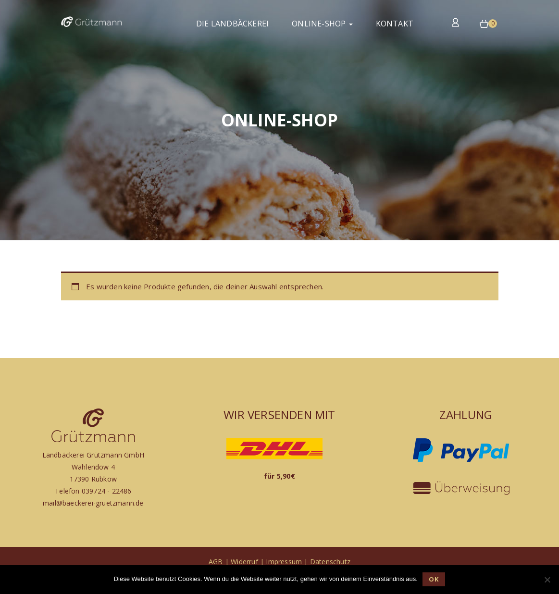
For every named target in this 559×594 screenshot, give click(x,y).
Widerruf (244, 561)
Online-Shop (322, 23)
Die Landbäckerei (232, 23)
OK (434, 579)
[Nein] (547, 579)
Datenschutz (330, 561)
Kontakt (394, 23)
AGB (216, 561)
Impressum (284, 561)
